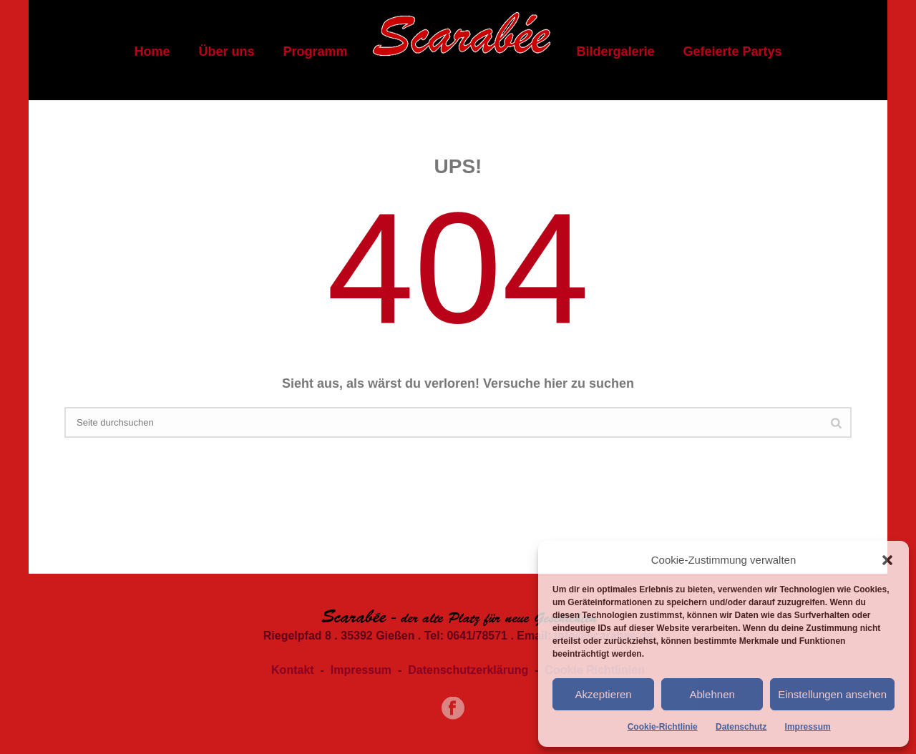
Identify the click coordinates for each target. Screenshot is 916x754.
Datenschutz (741, 727)
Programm (315, 51)
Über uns (226, 51)
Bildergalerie (615, 51)
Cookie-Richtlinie (663, 727)
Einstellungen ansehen (832, 694)
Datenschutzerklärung (468, 670)
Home (152, 51)
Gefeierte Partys (732, 51)
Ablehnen (711, 694)
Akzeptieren (603, 694)
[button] (887, 560)
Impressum (808, 727)
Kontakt (292, 670)
